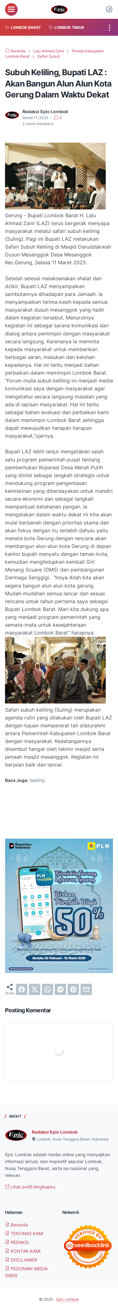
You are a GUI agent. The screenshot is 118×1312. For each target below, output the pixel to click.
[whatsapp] (47, 989)
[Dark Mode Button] (109, 9)
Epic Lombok (67, 1299)
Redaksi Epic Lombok (55, 1132)
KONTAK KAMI (23, 1251)
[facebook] (21, 989)
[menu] (11, 9)
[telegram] (60, 989)
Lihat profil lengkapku (30, 1186)
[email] (86, 989)
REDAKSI (17, 1242)
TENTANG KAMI (24, 1233)
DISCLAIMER (21, 1259)
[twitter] (34, 989)
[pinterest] (73, 989)
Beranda (16, 1224)
